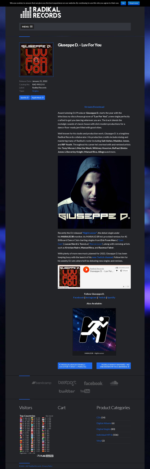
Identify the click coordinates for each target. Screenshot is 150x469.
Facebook (78, 297)
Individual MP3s (105, 434)
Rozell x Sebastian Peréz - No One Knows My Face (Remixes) (114, 366)
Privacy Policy (47, 466)
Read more (133, 3)
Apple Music (37, 98)
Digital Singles (104, 429)
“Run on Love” (95, 243)
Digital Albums (104, 423)
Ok (123, 3)
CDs (99, 417)
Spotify (24, 98)
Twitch (102, 297)
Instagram (91, 297)
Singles (35, 91)
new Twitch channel (102, 257)
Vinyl (99, 440)
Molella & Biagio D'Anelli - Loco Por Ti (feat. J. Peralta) (72, 366)
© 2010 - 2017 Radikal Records (30, 466)
